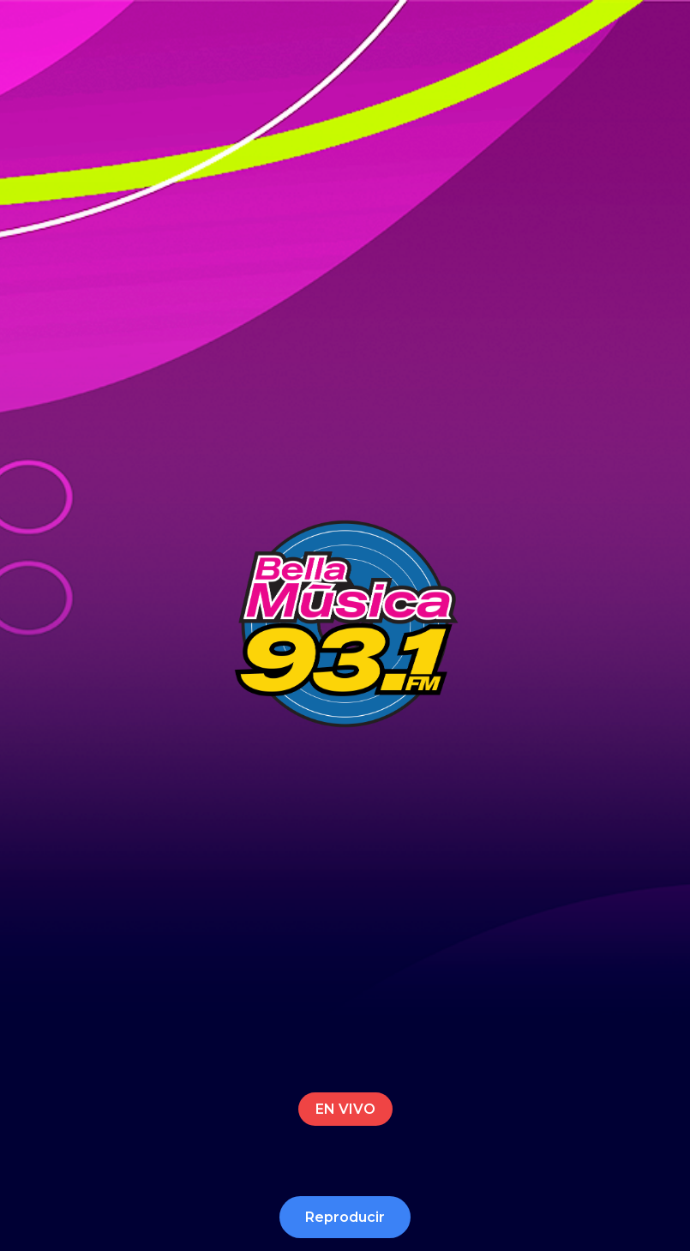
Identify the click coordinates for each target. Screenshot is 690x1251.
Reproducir (345, 1217)
